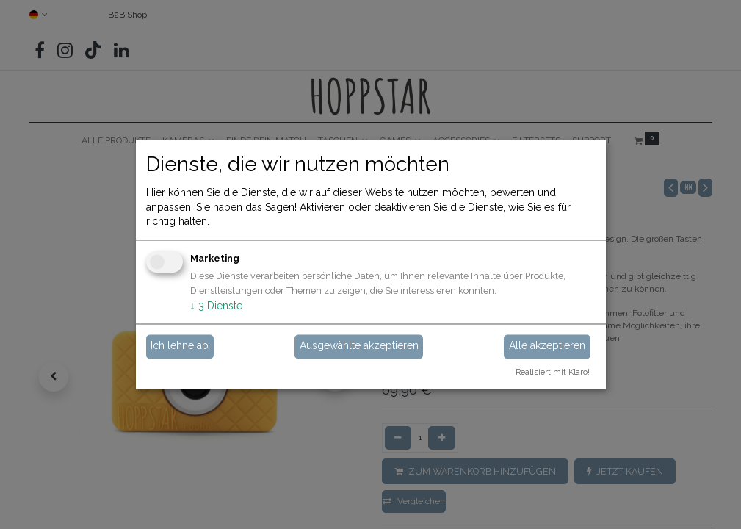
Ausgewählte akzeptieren (359, 346)
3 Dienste (216, 306)
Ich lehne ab (180, 346)
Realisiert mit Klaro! (553, 372)
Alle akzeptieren (547, 346)
